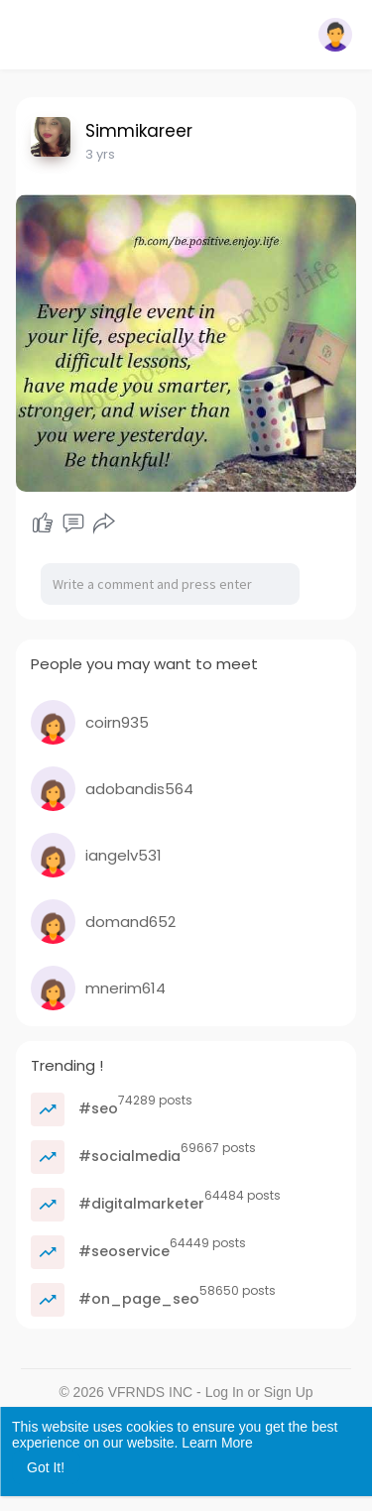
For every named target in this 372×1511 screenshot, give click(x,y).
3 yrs (100, 154)
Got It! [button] (45, 1467)
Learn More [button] (217, 1443)
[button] (335, 34)
